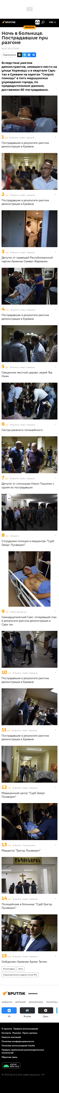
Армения (20, 1002)
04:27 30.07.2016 (10, 48)
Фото (20, 969)
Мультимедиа (9, 969)
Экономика (36, 1002)
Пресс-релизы (29, 1032)
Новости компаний (11, 1037)
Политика (52, 1002)
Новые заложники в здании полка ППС (20, 975)
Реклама (16, 1032)
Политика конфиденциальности (18, 1041)
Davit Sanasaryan (19, 612)
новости (7, 1002)
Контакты (6, 1032)
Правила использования (25, 1028)
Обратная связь (9, 1057)
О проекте (7, 1028)
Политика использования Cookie (18, 1045)
